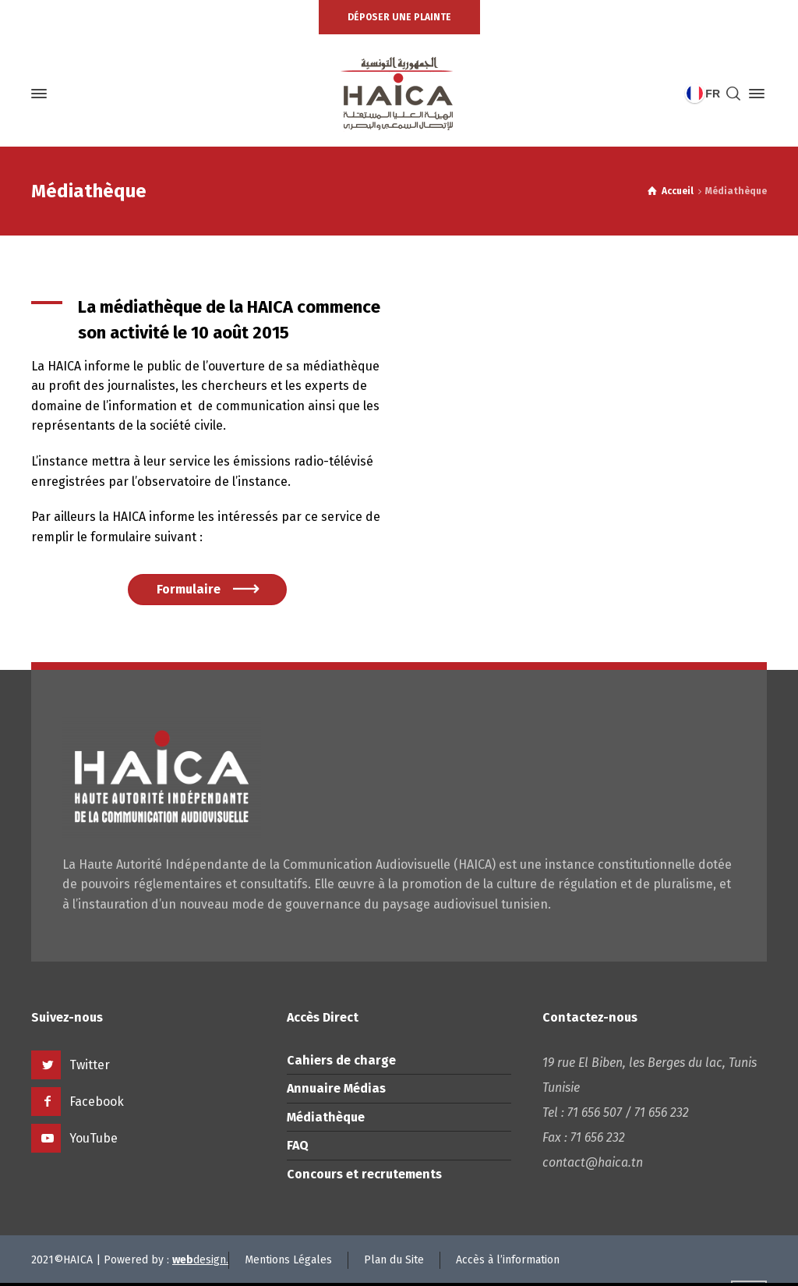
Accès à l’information (508, 1260)
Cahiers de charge (341, 1060)
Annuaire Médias (336, 1088)
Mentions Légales (288, 1260)
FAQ (298, 1145)
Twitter (89, 1064)
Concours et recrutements (364, 1174)
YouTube (93, 1138)
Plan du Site (394, 1260)
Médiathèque (326, 1117)
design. (200, 1260)
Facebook (96, 1101)
